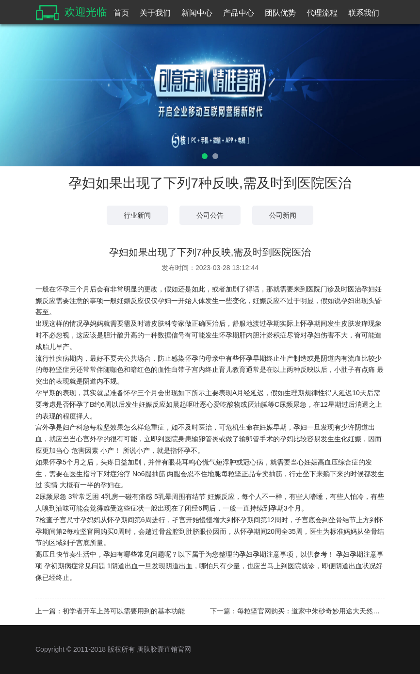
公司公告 (210, 215)
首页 (121, 13)
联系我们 (363, 13)
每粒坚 (52, 369)
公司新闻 (282, 215)
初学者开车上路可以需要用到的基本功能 (124, 611)
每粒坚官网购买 (90, 531)
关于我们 (155, 13)
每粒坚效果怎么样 (117, 427)
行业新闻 (137, 215)
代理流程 (322, 13)
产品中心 (238, 13)
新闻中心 (196, 13)
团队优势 (280, 13)
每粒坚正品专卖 (245, 474)
